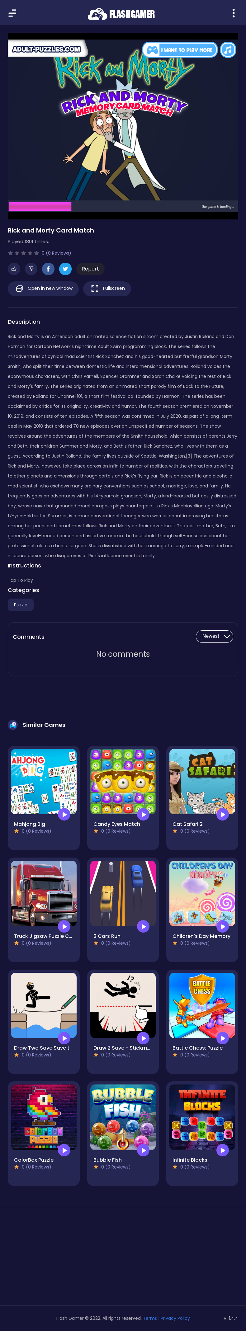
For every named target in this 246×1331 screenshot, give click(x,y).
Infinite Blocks (190, 1160)
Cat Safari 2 (188, 824)
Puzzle (20, 605)
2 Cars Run (107, 936)
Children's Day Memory (201, 936)
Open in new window (43, 288)
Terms (150, 1318)
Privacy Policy (175, 1318)
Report (90, 268)
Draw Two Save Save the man (51, 1047)
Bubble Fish (107, 1160)
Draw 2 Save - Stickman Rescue (133, 1047)
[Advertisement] (44, 1259)
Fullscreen (107, 288)
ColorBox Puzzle (34, 1160)
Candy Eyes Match (116, 824)
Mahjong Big (29, 824)
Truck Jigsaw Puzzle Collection (52, 936)
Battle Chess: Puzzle (198, 1047)
